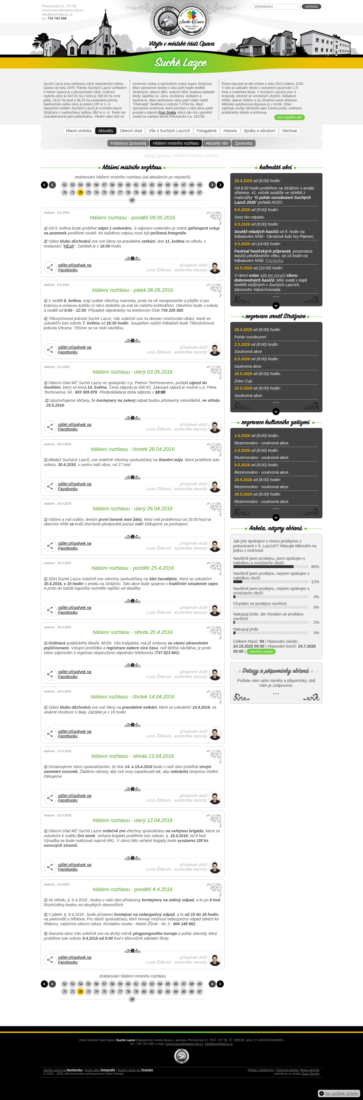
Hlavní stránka (78, 130)
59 (120, 185)
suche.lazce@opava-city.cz (62, 10)
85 (183, 192)
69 (199, 185)
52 (64, 185)
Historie (230, 130)
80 (143, 192)
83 (167, 192)
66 (175, 185)
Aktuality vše (217, 143)
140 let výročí (273, 275)
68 (191, 185)
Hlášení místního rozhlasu (176, 143)
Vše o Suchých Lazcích (169, 130)
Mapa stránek (310, 1070)
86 (191, 192)
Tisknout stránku (287, 1070)
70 (64, 192)
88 (132, 200)
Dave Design (311, 1073)
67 (183, 185)
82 (159, 192)
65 (167, 185)
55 (88, 185)
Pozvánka (274, 260)
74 (96, 192)
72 (80, 192)
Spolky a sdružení (259, 130)
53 (72, 185)
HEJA (69, 246)
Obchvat (289, 130)
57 (104, 185)
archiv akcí (100, 1070)
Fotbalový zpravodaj (128, 143)
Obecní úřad (131, 130)
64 (159, 185)
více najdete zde (289, 117)
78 (128, 192)
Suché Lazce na (63, 1070)
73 (88, 192)
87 (199, 192)
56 (96, 185)
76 (112, 192)
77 (120, 192)
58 (112, 185)
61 (136, 185)
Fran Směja (167, 113)
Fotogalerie (207, 130)
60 (128, 185)
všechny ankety (261, 652)
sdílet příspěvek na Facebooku (75, 267)
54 (80, 185)
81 (151, 192)
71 (72, 192)
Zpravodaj (243, 143)
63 (151, 185)
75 (104, 192)
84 (175, 192)
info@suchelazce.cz (57, 14)
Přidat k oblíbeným (261, 1070)
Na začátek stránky (342, 1093)
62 (143, 185)
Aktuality (105, 130)
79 (136, 192)
